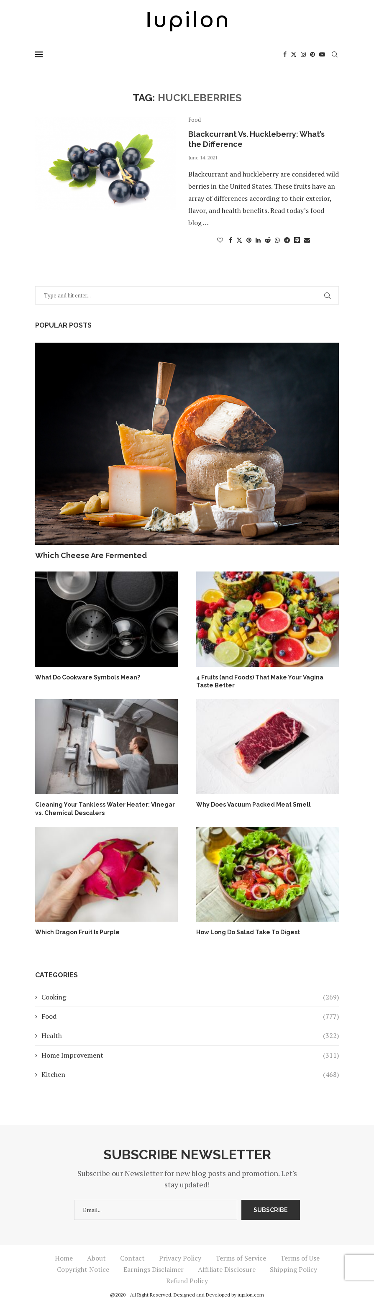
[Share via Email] (307, 240)
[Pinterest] (312, 54)
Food (190, 1016)
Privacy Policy (180, 1258)
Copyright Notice (83, 1269)
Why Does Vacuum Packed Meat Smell (253, 804)
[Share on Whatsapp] (277, 240)
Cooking (190, 997)
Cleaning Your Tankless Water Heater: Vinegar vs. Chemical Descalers (105, 808)
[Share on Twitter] (239, 240)
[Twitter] (294, 54)
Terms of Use (300, 1258)
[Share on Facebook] (230, 240)
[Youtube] (322, 54)
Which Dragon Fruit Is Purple (77, 932)
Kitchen (190, 1074)
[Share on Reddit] (268, 240)
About (96, 1258)
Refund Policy (187, 1280)
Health (190, 1035)
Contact (132, 1258)
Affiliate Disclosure (227, 1269)
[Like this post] (220, 240)
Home (64, 1258)
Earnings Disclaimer (153, 1269)
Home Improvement (190, 1055)
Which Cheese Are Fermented (91, 555)
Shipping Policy (293, 1269)
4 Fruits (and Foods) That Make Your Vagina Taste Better (259, 681)
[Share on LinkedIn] (258, 240)
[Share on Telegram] (287, 240)
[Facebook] (285, 54)
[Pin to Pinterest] (248, 240)
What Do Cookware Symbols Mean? (87, 677)
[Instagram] (303, 54)
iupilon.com (251, 1295)
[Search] (334, 54)
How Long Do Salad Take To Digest (248, 932)
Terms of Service (240, 1258)
